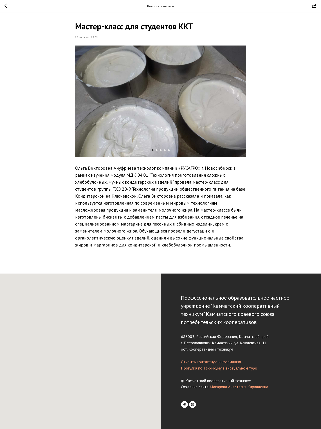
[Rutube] (192, 404)
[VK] (184, 404)
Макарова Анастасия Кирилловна (239, 386)
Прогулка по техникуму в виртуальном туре (219, 368)
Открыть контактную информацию (211, 361)
